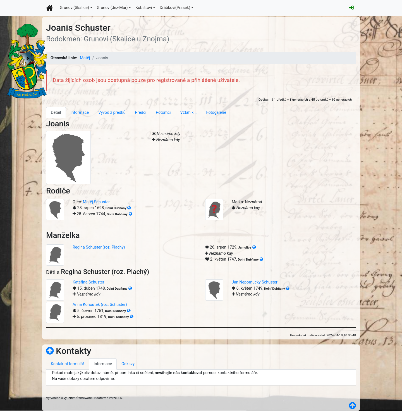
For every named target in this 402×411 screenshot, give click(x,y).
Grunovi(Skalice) (74, 7)
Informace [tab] (80, 112)
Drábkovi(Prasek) (175, 7)
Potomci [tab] (163, 112)
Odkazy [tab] (128, 364)
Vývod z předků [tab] (111, 112)
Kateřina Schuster (88, 282)
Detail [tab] (56, 112)
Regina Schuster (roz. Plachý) (99, 247)
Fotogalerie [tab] (216, 112)
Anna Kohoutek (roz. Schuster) (100, 304)
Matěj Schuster (96, 202)
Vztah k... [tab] (188, 112)
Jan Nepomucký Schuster (254, 282)
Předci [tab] (140, 112)
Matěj (85, 58)
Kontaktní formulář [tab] (67, 364)
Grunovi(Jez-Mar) (112, 7)
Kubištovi (143, 7)
